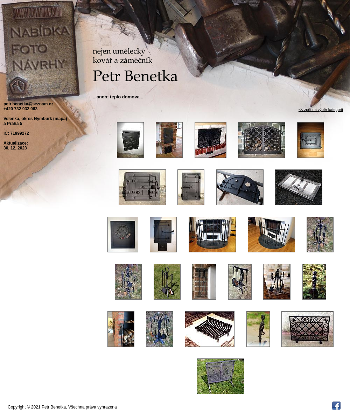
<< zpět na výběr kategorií (321, 109)
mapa (60, 118)
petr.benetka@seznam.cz (28, 104)
